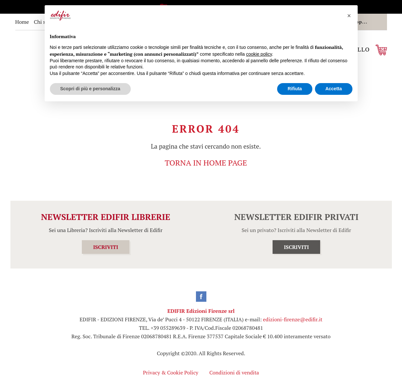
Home (22, 21)
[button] (349, 15)
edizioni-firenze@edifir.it (292, 319)
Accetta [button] (333, 88)
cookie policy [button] (259, 54)
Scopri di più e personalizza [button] (90, 88)
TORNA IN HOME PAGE (206, 162)
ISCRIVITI (105, 247)
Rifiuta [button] (295, 88)
